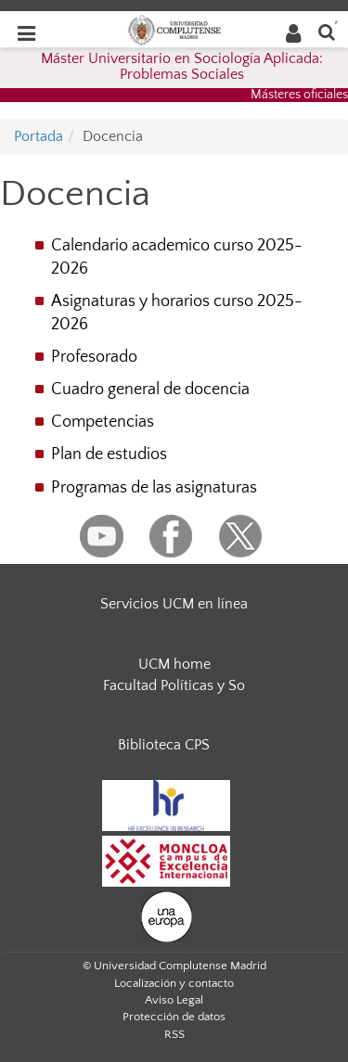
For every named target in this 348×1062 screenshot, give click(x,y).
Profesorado (94, 357)
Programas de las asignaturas (154, 488)
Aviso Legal (174, 999)
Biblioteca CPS (164, 744)
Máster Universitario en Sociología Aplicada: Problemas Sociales (182, 66)
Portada (38, 136)
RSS (174, 1034)
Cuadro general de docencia (150, 389)
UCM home (174, 664)
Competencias (102, 422)
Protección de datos (174, 1016)
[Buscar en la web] (326, 31)
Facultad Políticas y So (174, 685)
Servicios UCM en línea (174, 603)
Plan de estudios (109, 454)
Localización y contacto (174, 983)
